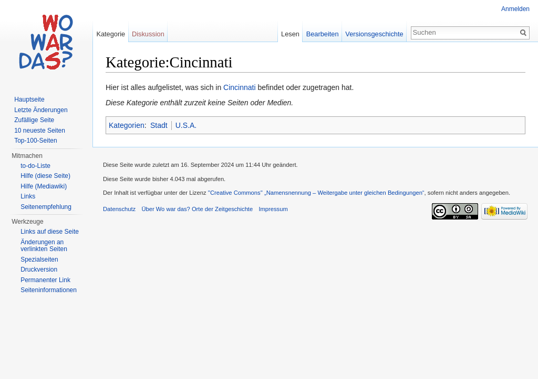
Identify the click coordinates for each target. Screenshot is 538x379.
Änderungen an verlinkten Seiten (43, 245)
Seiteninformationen (48, 290)
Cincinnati (239, 87)
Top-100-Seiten (35, 140)
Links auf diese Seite (49, 231)
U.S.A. (185, 125)
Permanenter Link (45, 280)
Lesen (290, 34)
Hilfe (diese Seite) (45, 175)
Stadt (159, 125)
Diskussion (148, 34)
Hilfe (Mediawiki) (43, 186)
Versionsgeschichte (374, 34)
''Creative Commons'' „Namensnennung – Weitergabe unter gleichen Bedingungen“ (316, 193)
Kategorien (126, 125)
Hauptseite (29, 99)
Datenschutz (119, 209)
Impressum (272, 209)
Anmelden (515, 9)
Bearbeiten (322, 34)
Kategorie (110, 34)
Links (27, 196)
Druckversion (38, 269)
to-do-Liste (35, 165)
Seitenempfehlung (45, 207)
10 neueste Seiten (39, 130)
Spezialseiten (39, 259)
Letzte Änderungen (40, 110)
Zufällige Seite (34, 120)
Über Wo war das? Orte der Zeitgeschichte (197, 209)
